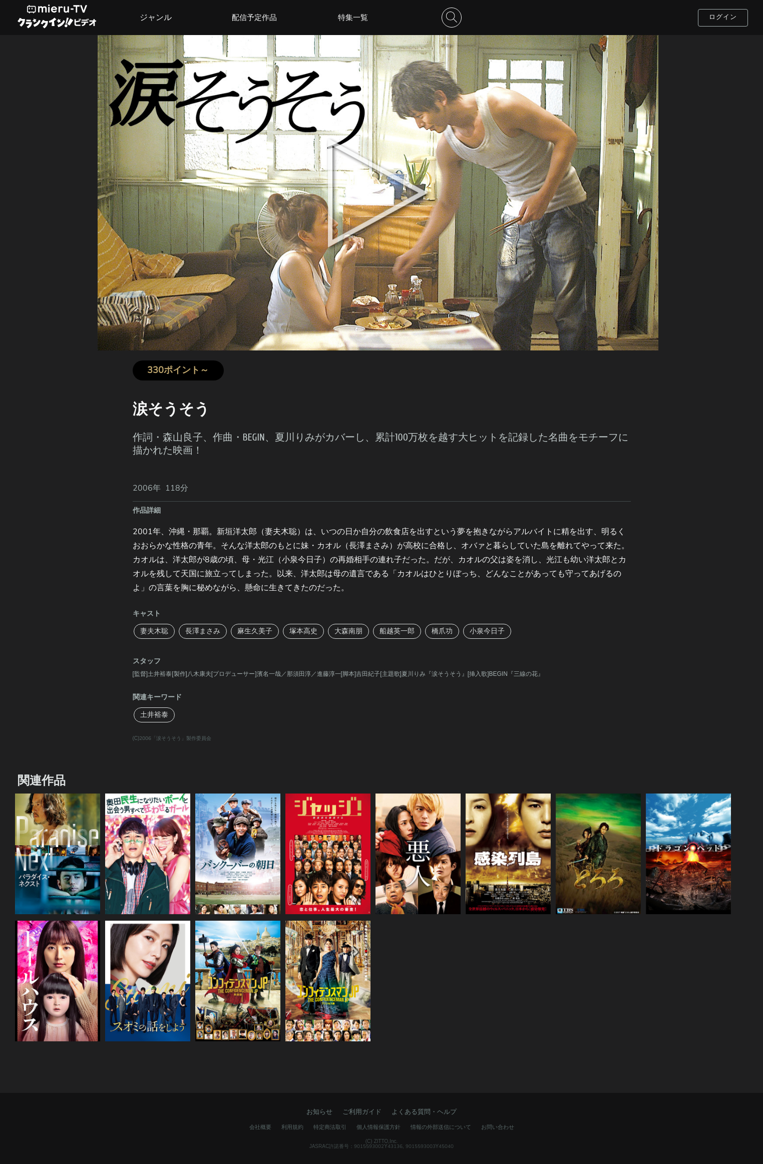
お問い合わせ (497, 1127)
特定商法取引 (329, 1127)
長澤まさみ (202, 631)
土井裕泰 (154, 714)
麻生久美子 (254, 631)
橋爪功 (442, 631)
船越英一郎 (397, 631)
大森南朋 (348, 631)
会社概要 (260, 1127)
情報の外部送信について (441, 1127)
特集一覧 (353, 18)
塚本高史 (303, 631)
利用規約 (292, 1127)
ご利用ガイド (361, 1111)
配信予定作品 (254, 18)
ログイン (723, 17)
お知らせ (319, 1111)
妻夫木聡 (154, 631)
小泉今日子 (487, 631)
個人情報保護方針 (378, 1127)
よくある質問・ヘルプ (424, 1111)
